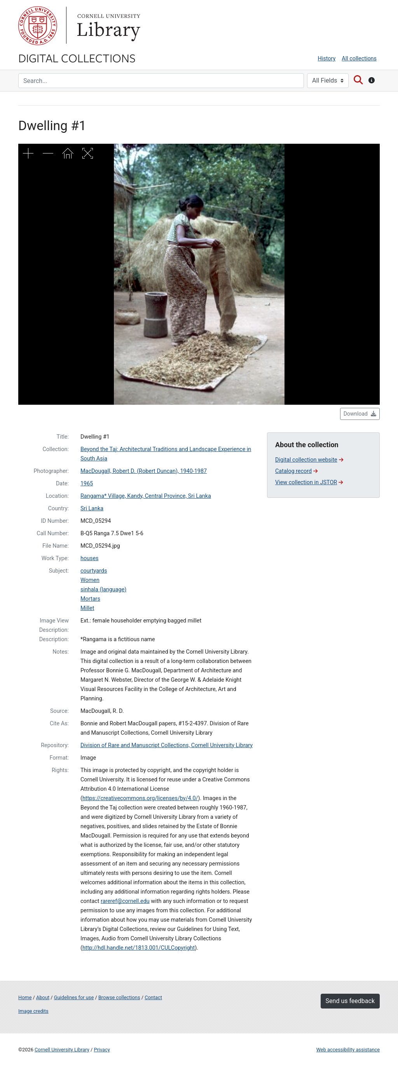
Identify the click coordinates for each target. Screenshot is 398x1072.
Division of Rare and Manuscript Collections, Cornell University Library (166, 745)
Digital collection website (309, 460)
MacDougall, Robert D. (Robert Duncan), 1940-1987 (143, 471)
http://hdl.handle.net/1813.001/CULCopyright (138, 948)
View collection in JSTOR (309, 482)
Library (108, 25)
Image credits (33, 1011)
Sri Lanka (91, 508)
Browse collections (119, 997)
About (42, 997)
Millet (87, 608)
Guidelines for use (74, 997)
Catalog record (296, 471)
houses (89, 558)
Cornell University (37, 25)
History (327, 58)
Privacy (102, 1050)
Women (90, 580)
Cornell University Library (62, 1050)
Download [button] (360, 414)
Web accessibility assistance (348, 1050)
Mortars (90, 599)
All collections (359, 58)
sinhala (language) (103, 589)
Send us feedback (350, 1001)
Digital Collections (77, 57)
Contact (153, 997)
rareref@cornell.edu (125, 901)
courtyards (93, 571)
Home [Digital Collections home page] (24, 997)
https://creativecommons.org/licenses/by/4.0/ (140, 798)
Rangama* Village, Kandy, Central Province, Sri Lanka (145, 496)
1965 (86, 483)
